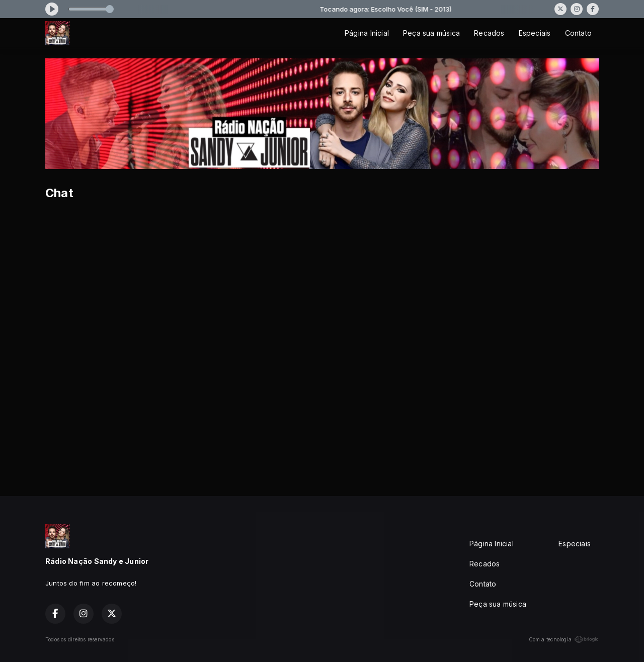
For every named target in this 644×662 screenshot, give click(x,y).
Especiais (535, 33)
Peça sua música (431, 33)
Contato (578, 33)
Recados (489, 33)
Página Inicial (367, 33)
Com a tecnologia (564, 639)
